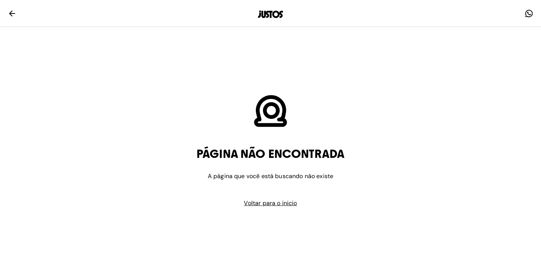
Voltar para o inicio (270, 203)
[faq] (529, 14)
